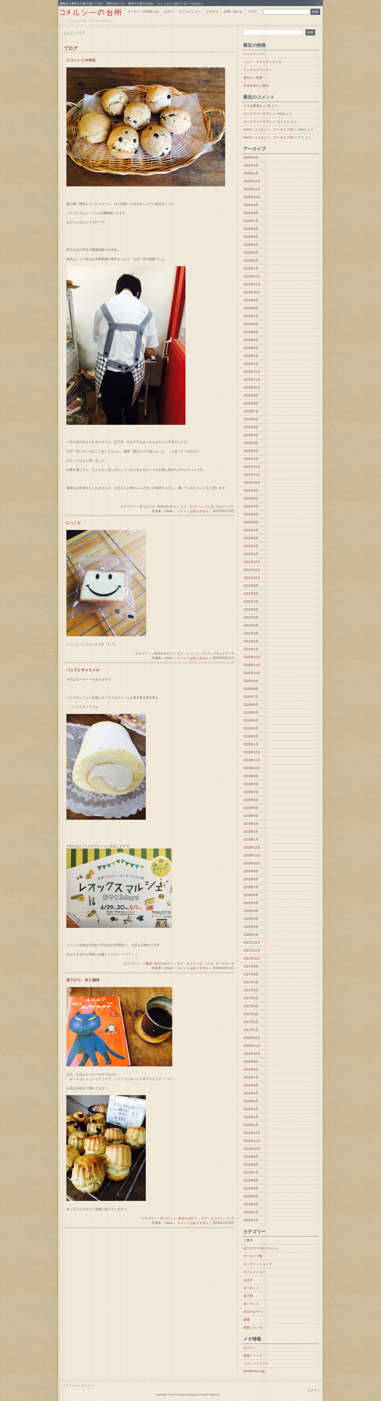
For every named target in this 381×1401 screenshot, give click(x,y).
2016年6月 (250, 1085)
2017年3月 (250, 1014)
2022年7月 (250, 506)
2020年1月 (250, 744)
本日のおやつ (166, 506)
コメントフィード (256, 1363)
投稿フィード (252, 1355)
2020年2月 (250, 736)
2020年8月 (250, 689)
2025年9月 (250, 205)
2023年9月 (250, 395)
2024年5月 (250, 332)
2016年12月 (251, 1038)
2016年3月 (250, 1109)
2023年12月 (251, 372)
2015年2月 (250, 1212)
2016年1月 (250, 1125)
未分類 (248, 1296)
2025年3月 (250, 253)
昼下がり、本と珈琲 (82, 980)
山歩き (248, 1280)
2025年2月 (250, 260)
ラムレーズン (225, 506)
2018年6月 (250, 895)
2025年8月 (250, 213)
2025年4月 (250, 245)
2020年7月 (250, 697)
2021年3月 (250, 633)
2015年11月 (251, 1141)
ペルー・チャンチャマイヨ (262, 62)
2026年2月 (250, 165)
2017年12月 (251, 942)
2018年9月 (250, 871)
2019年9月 (250, 776)
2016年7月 (250, 1077)
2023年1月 (250, 459)
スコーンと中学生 (81, 60)
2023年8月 (250, 403)
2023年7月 (250, 411)
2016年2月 (250, 1117)
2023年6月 (250, 419)
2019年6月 (250, 800)
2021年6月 (250, 609)
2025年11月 (251, 189)
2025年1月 (250, 268)
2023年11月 (251, 379)
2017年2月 (250, 1022)
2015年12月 (251, 1133)
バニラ (209, 506)
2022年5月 (250, 522)
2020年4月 (250, 720)
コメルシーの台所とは (143, 11)
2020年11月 (251, 665)
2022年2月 (250, 546)
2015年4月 (250, 1196)
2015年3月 (250, 1204)
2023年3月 (250, 443)
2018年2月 (250, 927)
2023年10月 (251, 387)
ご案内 (147, 963)
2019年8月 (250, 784)
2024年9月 (250, 300)
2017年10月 (251, 958)
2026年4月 (250, 157)
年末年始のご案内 (256, 85)
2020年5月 (250, 713)
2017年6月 (250, 990)
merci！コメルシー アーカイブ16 (268, 129)
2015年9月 (250, 1157)
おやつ (169, 11)
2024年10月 (251, 292)
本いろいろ (251, 1304)
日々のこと (147, 506)
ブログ (252, 11)
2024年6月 (250, 324)
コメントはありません (193, 511)
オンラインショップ (257, 1264)
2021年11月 (251, 570)
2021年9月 (250, 586)
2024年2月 (250, 356)
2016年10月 (251, 1054)
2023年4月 (250, 435)
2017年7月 (250, 982)
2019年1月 (250, 839)
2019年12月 (251, 752)
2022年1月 (250, 554)
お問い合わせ (233, 11)
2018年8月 (250, 879)
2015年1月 (250, 1220)
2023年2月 (250, 451)
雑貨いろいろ (252, 1327)
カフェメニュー (190, 11)
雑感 (246, 1319)
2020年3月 (250, 728)
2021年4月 (250, 625)
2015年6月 (250, 1180)
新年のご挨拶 (252, 78)
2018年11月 (251, 855)
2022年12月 (251, 467)
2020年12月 (251, 657)
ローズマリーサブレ (257, 114)
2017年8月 (250, 974)
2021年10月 (251, 578)
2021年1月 (250, 649)
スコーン (196, 506)
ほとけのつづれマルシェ (260, 1248)
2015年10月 (251, 1149)
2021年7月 (250, 601)
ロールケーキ (225, 963)
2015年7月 (250, 1172)
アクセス (212, 11)
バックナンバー (254, 54)
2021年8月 (250, 594)
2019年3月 (250, 824)
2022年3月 (250, 538)
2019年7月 (250, 792)
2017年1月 (250, 1030)
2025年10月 (251, 197)
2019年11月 (251, 760)
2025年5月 (250, 237)
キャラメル (194, 963)
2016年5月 (250, 1093)
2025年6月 (250, 229)
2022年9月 (250, 490)
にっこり (73, 523)
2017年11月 (251, 950)
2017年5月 (250, 998)
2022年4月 (250, 530)
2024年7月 (250, 316)
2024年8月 (250, 308)
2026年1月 (250, 173)
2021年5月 (250, 617)
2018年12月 (251, 847)
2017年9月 (250, 966)
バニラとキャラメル (82, 670)
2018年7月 (250, 887)
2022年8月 (250, 498)
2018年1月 (250, 935)
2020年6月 (250, 705)
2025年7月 (250, 221)
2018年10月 (251, 863)
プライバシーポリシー (78, 1386)
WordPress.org (254, 1371)
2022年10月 (251, 483)
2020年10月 (251, 673)
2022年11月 (251, 475)
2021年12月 (251, 562)
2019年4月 (250, 816)
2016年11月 (251, 1046)
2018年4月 (250, 911)
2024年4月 (250, 340)
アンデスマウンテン (257, 70)
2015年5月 (250, 1188)
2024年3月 (250, 348)
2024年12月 (251, 276)
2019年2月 (250, 831)
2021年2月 (250, 641)
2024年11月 (251, 284)
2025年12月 (251, 181)
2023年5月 (250, 427)
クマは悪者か (252, 106)
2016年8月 (250, 1069)
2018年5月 (250, 903)
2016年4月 (250, 1101)
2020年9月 (250, 681)
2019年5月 (250, 808)
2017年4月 (250, 1006)
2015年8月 (250, 1165)
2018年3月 (250, 919)
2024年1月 (250, 364)
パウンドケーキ (223, 653)
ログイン (249, 1347)
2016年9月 (250, 1061)
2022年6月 (250, 514)
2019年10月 (251, 768)
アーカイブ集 (252, 1256)
